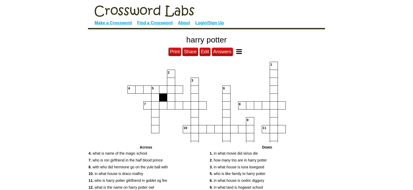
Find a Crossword (155, 23)
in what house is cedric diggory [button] (237, 180)
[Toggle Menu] (239, 51)
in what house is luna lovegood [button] (237, 167)
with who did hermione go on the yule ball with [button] (128, 167)
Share (190, 51)
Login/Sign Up (209, 23)
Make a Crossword (113, 23)
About (184, 23)
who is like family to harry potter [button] (238, 174)
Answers (222, 51)
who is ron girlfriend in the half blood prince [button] (125, 160)
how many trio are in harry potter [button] (238, 160)
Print (175, 51)
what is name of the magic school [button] (117, 153)
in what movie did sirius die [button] (234, 153)
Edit (205, 51)
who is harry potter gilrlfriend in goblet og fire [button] (127, 180)
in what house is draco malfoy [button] (115, 174)
